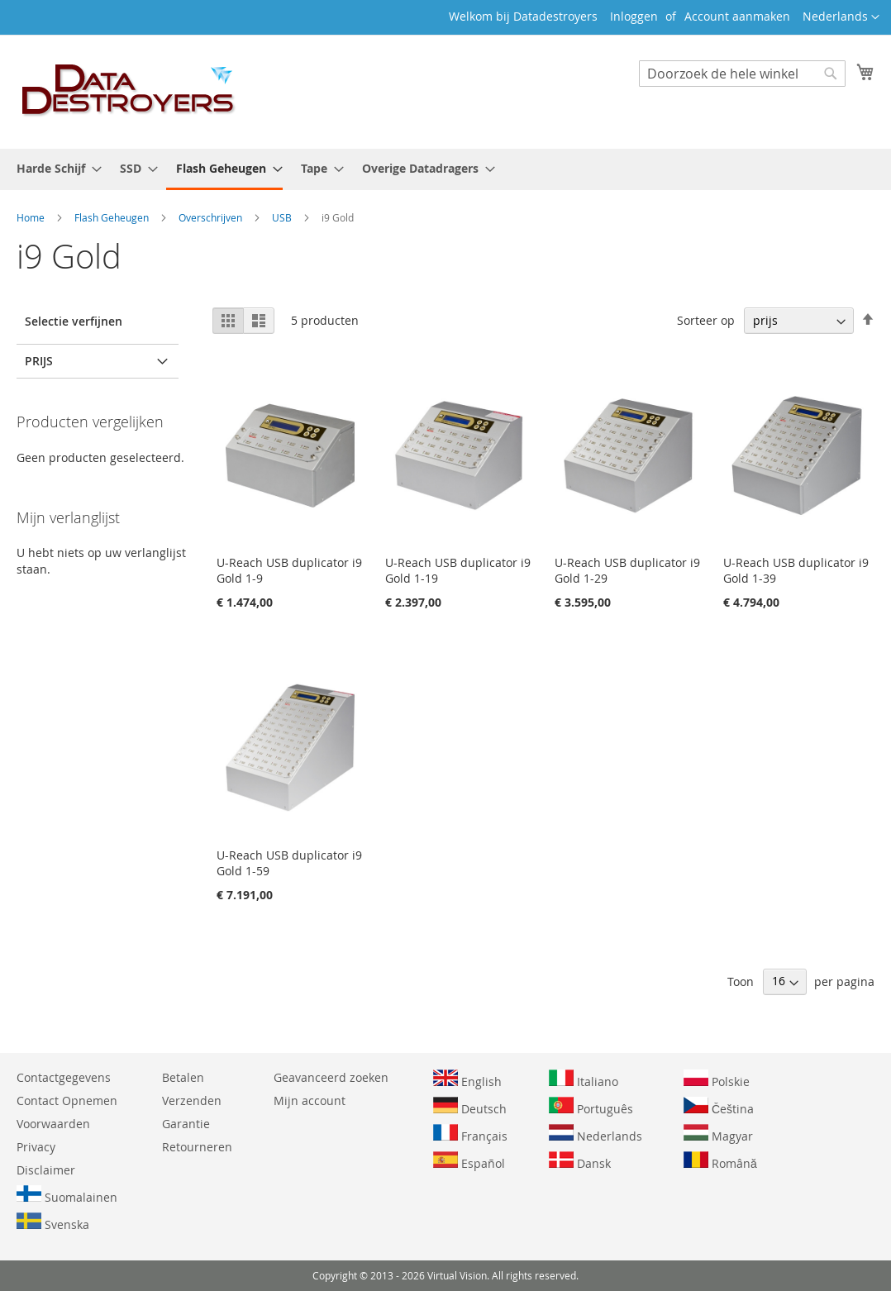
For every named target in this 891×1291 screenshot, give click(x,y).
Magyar (718, 1134)
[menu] (445, 169)
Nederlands (595, 1134)
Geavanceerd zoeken (331, 1077)
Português (591, 1107)
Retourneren (197, 1147)
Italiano (583, 1079)
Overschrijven (212, 217)
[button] (841, 17)
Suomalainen (67, 1195)
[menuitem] (54, 168)
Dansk (580, 1161)
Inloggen (634, 16)
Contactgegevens (64, 1077)
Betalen (183, 1077)
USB (283, 217)
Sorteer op (706, 320)
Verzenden (192, 1100)
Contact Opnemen (67, 1100)
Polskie (717, 1079)
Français (470, 1134)
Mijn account (309, 1100)
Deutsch (470, 1107)
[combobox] (742, 73)
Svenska (53, 1222)
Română (720, 1161)
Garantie (186, 1123)
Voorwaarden (53, 1123)
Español (469, 1161)
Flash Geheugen (112, 217)
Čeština (719, 1107)
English (467, 1079)
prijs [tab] (39, 361)
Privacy (36, 1147)
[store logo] (129, 91)
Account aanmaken (737, 16)
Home (32, 217)
